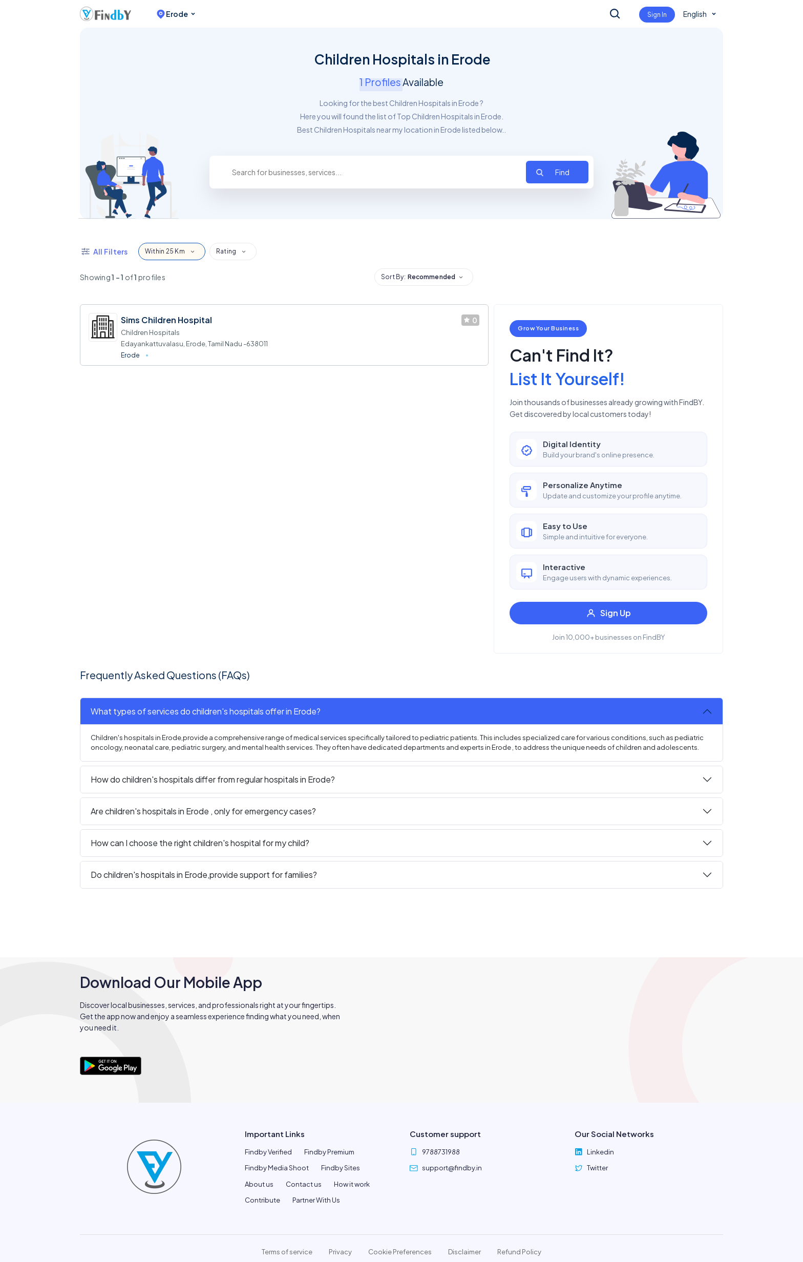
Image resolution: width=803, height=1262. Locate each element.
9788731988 (441, 1152)
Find (562, 172)
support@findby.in (452, 1168)
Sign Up (608, 612)
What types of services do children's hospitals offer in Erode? (206, 711)
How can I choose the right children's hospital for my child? (200, 842)
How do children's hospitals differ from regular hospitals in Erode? (213, 779)
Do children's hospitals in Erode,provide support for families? (204, 874)
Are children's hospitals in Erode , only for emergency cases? (203, 811)
